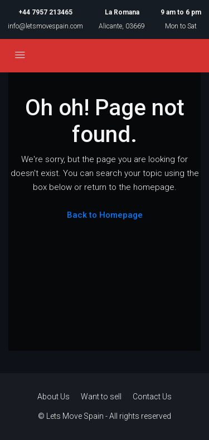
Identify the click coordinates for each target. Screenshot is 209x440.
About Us (53, 396)
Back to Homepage (105, 215)
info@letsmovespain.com (45, 26)
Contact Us (152, 396)
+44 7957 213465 (45, 12)
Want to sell (101, 396)
